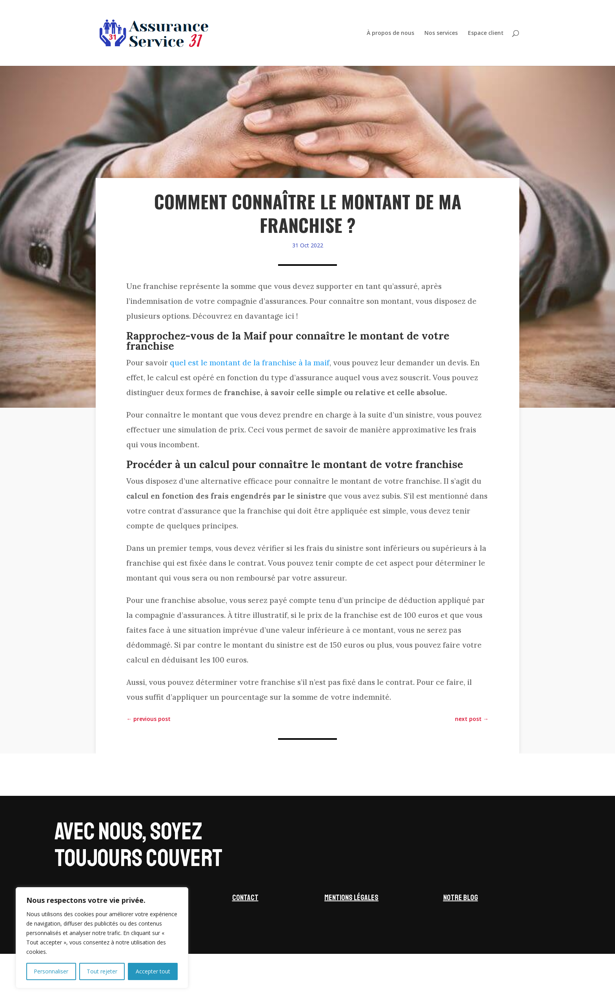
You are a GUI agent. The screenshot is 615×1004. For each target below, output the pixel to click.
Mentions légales (351, 897)
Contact (245, 897)
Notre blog (460, 897)
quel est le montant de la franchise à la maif (249, 362)
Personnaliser (51, 971)
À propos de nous (390, 33)
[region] (102, 937)
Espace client (486, 33)
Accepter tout (153, 971)
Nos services (441, 33)
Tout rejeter (102, 971)
